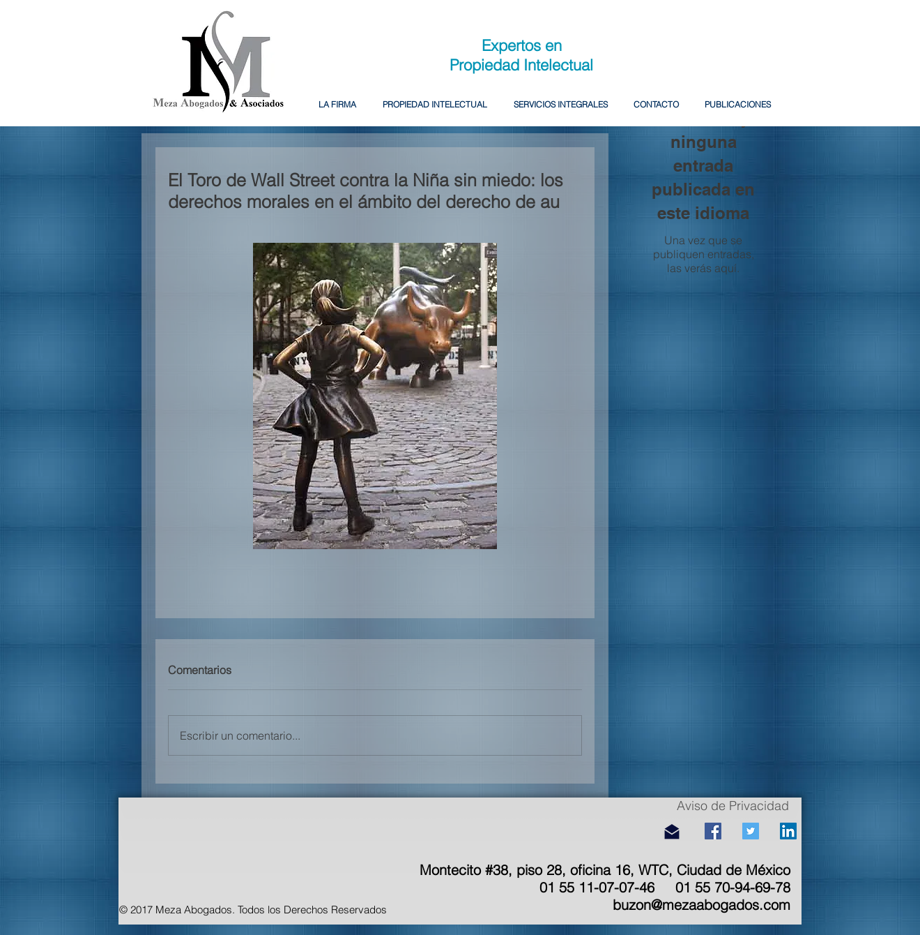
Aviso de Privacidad (733, 806)
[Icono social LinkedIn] (788, 831)
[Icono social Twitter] (750, 831)
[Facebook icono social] (713, 831)
